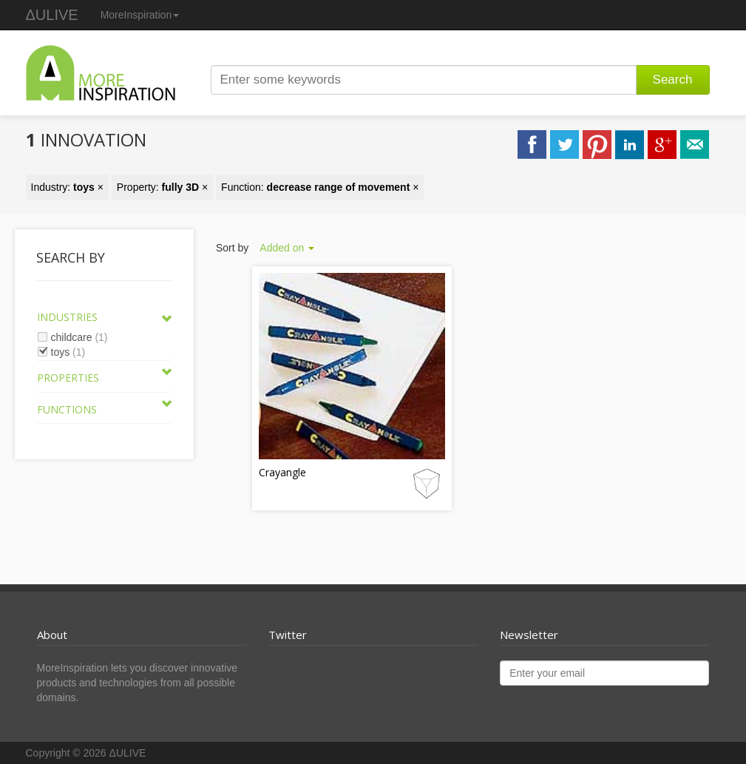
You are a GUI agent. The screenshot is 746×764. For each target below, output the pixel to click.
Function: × (319, 187)
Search (673, 79)
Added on (287, 248)
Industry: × (67, 187)
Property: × (162, 187)
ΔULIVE (52, 15)
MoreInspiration (140, 15)
